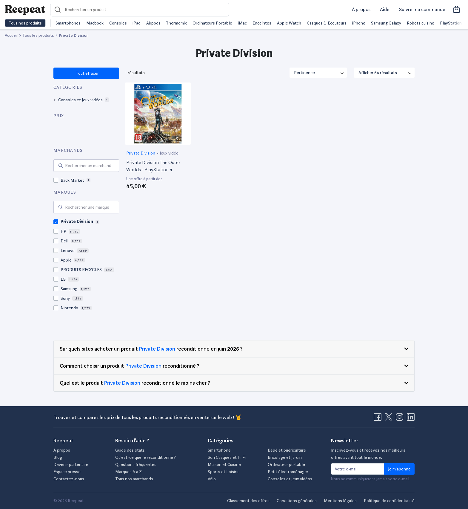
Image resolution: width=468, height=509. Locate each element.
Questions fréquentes (135, 464)
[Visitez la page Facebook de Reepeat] (379, 418)
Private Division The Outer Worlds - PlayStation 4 (153, 166)
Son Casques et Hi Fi (227, 457)
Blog (57, 457)
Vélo (212, 478)
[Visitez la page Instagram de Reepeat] (401, 418)
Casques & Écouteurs (327, 23)
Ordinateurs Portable (212, 23)
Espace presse (67, 471)
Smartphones (68, 23)
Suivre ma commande (422, 9)
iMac (242, 23)
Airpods (153, 23)
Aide (385, 9)
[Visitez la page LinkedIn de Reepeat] (411, 418)
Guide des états (130, 450)
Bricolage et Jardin (285, 457)
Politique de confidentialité (389, 500)
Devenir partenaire (70, 464)
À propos (361, 9)
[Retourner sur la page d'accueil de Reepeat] (25, 9)
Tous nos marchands (134, 478)
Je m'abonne (399, 469)
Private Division (141, 153)
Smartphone (219, 450)
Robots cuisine (420, 23)
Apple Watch (289, 23)
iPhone (358, 23)
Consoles (118, 23)
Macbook (95, 23)
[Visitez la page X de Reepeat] (390, 418)
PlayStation (451, 23)
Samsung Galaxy (386, 23)
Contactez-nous (68, 478)
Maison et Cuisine (224, 464)
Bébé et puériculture (287, 450)
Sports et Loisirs (223, 471)
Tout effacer (87, 73)
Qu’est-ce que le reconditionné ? (145, 457)
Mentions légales (340, 500)
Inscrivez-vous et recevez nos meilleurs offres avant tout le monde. (368, 454)
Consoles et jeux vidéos (290, 478)
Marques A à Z (128, 471)
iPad (137, 23)
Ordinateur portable (286, 464)
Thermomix (176, 23)
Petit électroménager (288, 471)
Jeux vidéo (169, 153)
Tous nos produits (25, 23)
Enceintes (262, 23)
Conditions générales (297, 500)
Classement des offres (248, 500)
